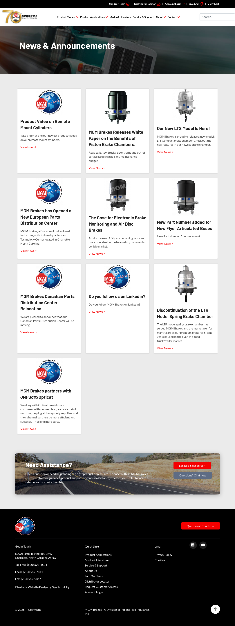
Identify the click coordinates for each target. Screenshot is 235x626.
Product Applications (92, 17)
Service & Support (143, 17)
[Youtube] (204, 545)
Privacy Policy (163, 554)
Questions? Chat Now (200, 526)
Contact (172, 17)
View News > (28, 147)
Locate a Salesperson (192, 465)
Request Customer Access (101, 586)
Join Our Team (119, 3)
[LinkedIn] (194, 545)
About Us (91, 570)
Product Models (66, 17)
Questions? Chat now (192, 475)
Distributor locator (147, 3)
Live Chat (196, 3)
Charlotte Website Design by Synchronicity (42, 587)
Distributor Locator (97, 581)
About (159, 17)
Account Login (175, 3)
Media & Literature (120, 17)
